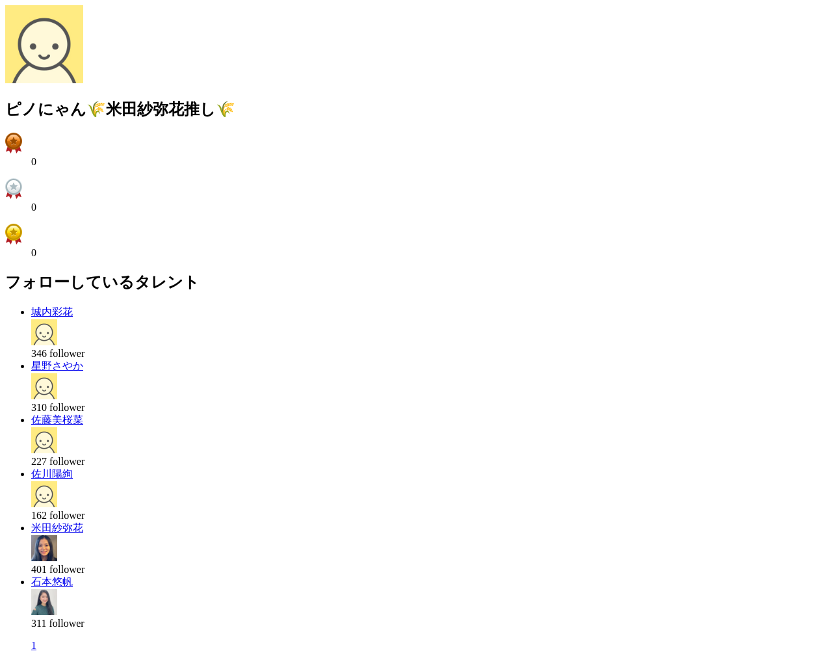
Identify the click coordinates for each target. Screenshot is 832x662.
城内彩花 (52, 311)
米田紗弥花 (57, 527)
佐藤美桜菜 (57, 419)
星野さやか (57, 365)
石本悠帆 (52, 581)
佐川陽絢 (52, 473)
